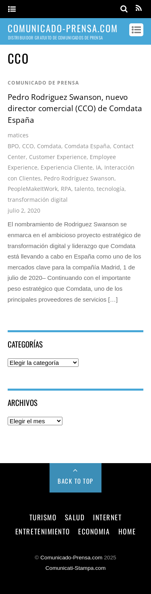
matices (18, 135)
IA (98, 167)
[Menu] (12, 9)
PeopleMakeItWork (33, 188)
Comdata (49, 146)
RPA (66, 188)
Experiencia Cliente (67, 167)
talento (83, 188)
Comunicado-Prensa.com (71, 558)
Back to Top (75, 480)
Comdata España (87, 146)
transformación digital (38, 199)
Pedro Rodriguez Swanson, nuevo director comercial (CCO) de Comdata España (75, 108)
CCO (28, 146)
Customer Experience (58, 157)
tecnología (110, 188)
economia (94, 531)
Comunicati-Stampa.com (76, 568)
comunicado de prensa (43, 82)
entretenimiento (42, 531)
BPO (13, 146)
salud (75, 517)
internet (107, 517)
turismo (43, 517)
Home (127, 531)
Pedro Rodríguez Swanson (79, 178)
